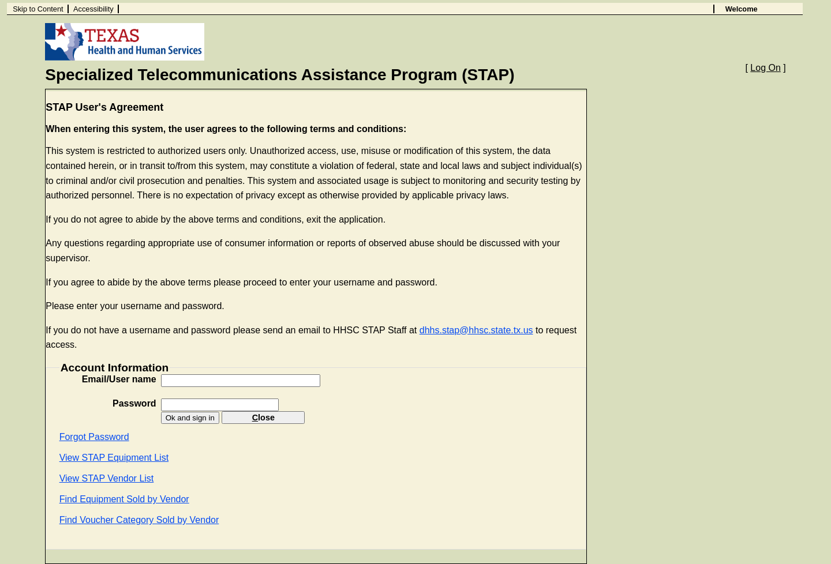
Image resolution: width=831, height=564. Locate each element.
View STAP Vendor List (106, 478)
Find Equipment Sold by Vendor (124, 499)
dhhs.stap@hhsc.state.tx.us (476, 330)
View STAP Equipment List (114, 458)
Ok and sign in (190, 417)
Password (134, 403)
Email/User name (119, 379)
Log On (765, 68)
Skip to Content (38, 9)
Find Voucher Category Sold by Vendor (139, 520)
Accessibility (93, 9)
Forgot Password (94, 437)
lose (263, 417)
